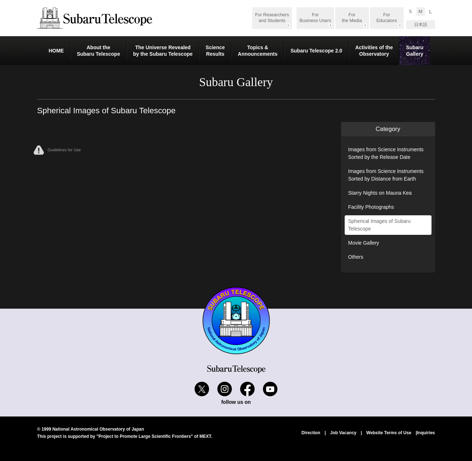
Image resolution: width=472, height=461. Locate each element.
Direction (310, 432)
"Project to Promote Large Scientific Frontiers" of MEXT (154, 436)
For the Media (352, 17)
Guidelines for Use (57, 150)
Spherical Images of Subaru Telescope (379, 225)
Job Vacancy (343, 432)
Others (355, 257)
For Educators (387, 17)
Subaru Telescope (94, 18)
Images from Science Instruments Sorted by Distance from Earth (386, 175)
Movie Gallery (363, 243)
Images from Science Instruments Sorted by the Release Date (386, 153)
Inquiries (426, 432)
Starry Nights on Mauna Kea (380, 193)
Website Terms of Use (388, 432)
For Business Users (315, 17)
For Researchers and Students (272, 17)
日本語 (420, 24)
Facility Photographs (371, 207)
